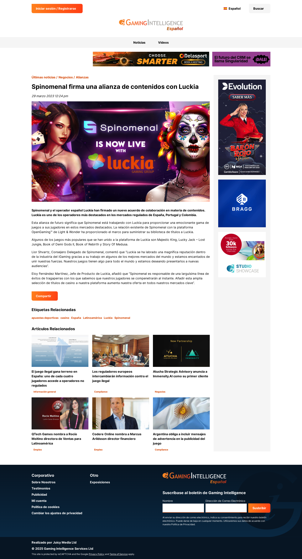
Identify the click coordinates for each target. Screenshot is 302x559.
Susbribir (259, 508)
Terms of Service (119, 554)
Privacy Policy (96, 554)
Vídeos (163, 42)
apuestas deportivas (45, 317)
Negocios (66, 77)
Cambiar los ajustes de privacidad (57, 513)
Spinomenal (122, 317)
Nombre (168, 500)
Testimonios (41, 488)
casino (64, 317)
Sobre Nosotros (43, 482)
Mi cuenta (39, 501)
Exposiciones (100, 482)
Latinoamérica (92, 317)
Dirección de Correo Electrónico (225, 500)
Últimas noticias (43, 77)
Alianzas (82, 77)
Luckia (108, 317)
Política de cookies (46, 507)
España (76, 317)
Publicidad (39, 494)
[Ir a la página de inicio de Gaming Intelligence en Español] (151, 25)
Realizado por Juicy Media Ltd (54, 542)
